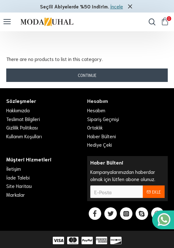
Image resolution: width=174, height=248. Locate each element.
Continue (87, 75)
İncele (116, 6)
